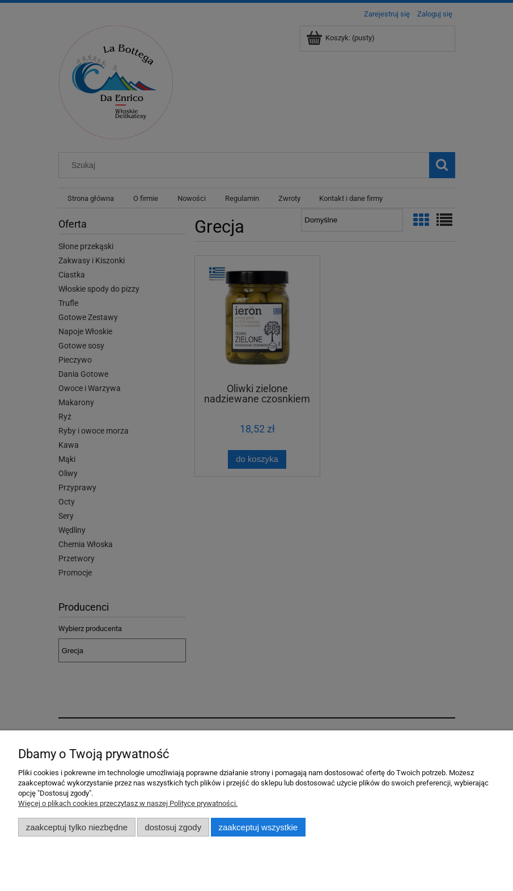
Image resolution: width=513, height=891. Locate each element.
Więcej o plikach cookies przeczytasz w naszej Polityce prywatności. (128, 803)
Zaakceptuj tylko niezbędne (77, 827)
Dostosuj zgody (173, 827)
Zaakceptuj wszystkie (258, 827)
